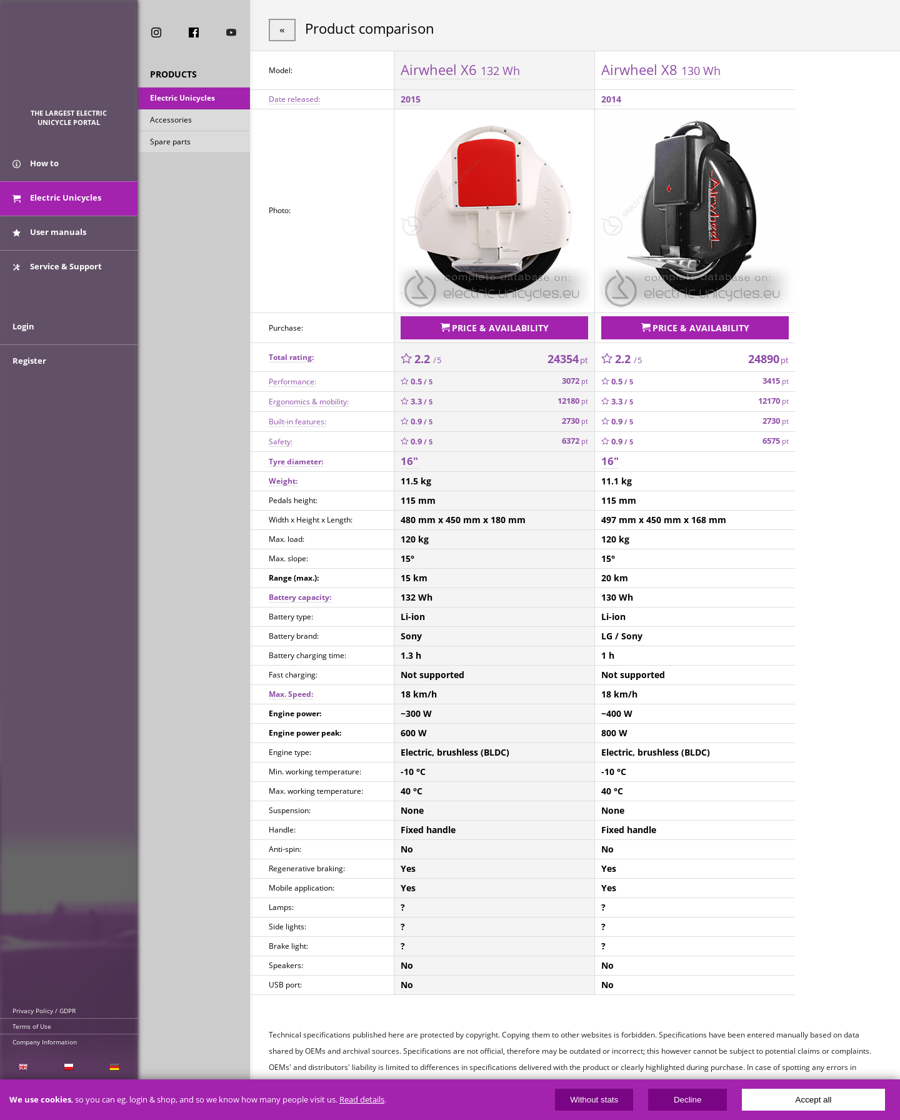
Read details (361, 1099)
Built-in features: (297, 418)
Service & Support (57, 270)
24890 (768, 355)
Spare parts (170, 143)
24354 (568, 355)
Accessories (171, 121)
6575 (775, 438)
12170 (773, 398)
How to (35, 167)
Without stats (594, 1099)
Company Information (44, 1042)
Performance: (292, 378)
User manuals (49, 236)
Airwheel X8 (661, 68)
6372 (575, 438)
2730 (575, 418)
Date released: (294, 97)
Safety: (280, 438)
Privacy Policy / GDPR (44, 1010)
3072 (575, 378)
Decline (687, 1099)
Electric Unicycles (182, 99)
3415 (775, 378)
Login (23, 335)
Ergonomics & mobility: (309, 398)
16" (409, 458)
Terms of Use (31, 1026)
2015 (411, 98)
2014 (611, 98)
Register (29, 370)
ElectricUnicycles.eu (69, 60)
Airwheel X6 (460, 68)
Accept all (814, 1099)
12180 (573, 398)
